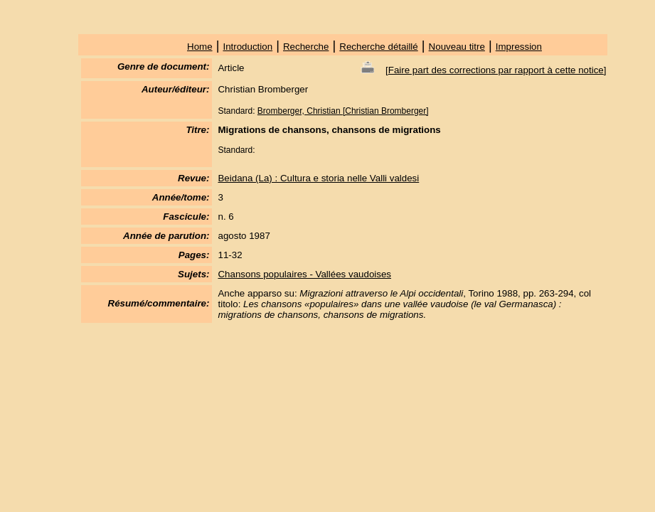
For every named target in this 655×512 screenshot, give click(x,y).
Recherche (306, 46)
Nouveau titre (457, 46)
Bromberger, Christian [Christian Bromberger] (343, 111)
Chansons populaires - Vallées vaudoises (304, 274)
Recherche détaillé (378, 46)
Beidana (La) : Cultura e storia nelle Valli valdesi (318, 178)
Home (200, 46)
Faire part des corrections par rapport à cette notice (496, 70)
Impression (519, 46)
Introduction (247, 46)
